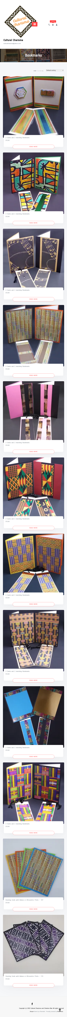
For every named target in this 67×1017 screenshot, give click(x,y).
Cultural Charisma (13, 40)
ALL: (43, 70)
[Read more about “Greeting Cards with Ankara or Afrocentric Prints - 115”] (33, 985)
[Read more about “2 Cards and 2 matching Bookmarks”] (33, 147)
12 (38, 70)
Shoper (32, 1011)
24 (40, 70)
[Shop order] (55, 70)
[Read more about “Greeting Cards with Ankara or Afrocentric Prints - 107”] (33, 909)
